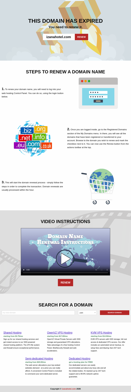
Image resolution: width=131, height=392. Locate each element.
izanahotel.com (69, 389)
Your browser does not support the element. (65, 251)
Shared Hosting (12, 332)
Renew (65, 282)
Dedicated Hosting (79, 358)
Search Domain (115, 313)
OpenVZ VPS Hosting (59, 332)
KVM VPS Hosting (101, 332)
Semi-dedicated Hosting (39, 358)
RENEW (81, 37)
